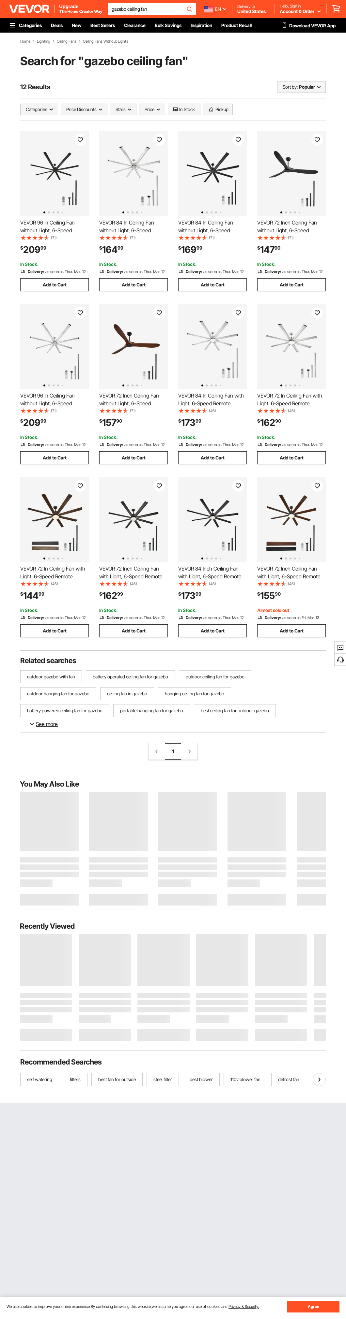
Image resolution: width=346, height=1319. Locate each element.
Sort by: (290, 87)
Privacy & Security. (243, 1306)
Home (25, 41)
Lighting (43, 41)
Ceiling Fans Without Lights (105, 41)
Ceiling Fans (66, 41)
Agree (313, 1306)
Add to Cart (55, 284)
